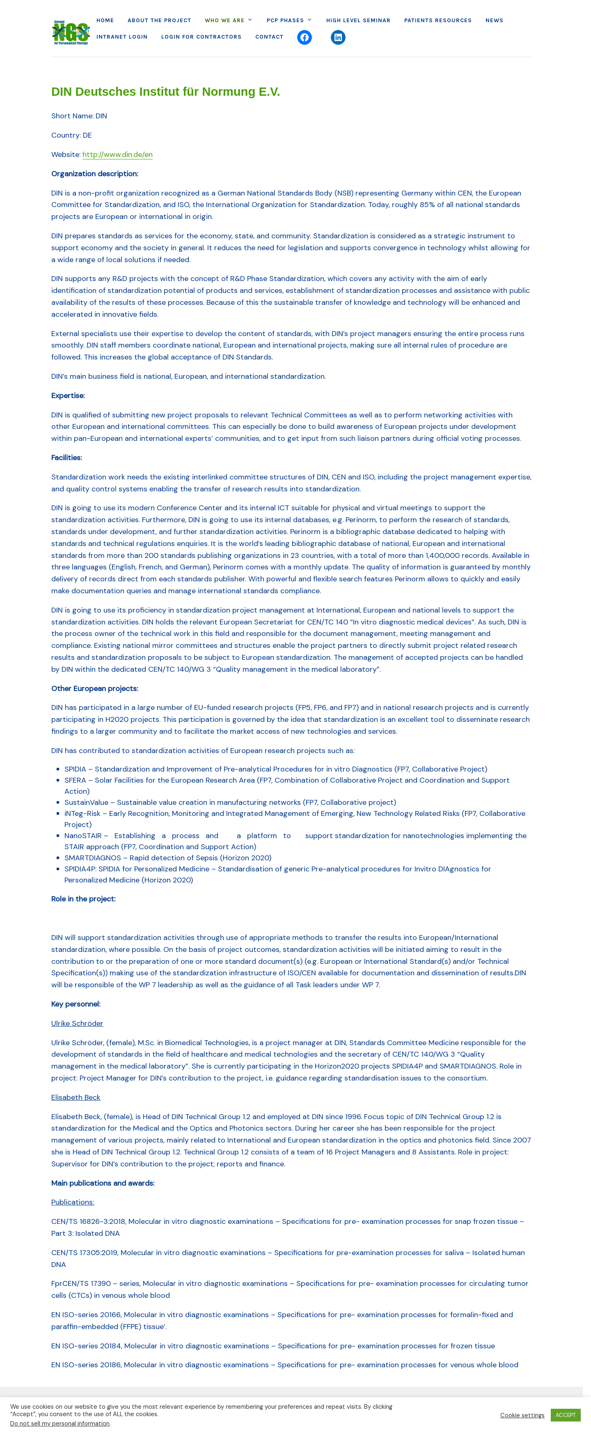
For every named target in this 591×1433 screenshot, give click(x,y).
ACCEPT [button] (566, 1415)
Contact (269, 36)
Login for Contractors (201, 36)
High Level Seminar (358, 20)
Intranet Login (122, 36)
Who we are (225, 20)
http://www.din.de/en (117, 154)
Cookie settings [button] (522, 1415)
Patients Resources (438, 20)
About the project (159, 20)
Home (105, 20)
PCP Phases (285, 20)
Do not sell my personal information (60, 1423)
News (495, 20)
